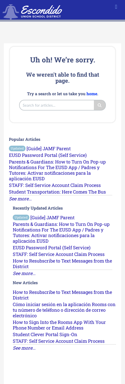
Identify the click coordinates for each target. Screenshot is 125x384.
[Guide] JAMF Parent (40, 148)
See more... (20, 199)
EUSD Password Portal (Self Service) (48, 155)
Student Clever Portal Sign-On (45, 334)
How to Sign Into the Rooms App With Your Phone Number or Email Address (59, 325)
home (91, 93)
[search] (57, 105)
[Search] (100, 105)
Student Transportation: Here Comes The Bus (57, 192)
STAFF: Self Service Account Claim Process (55, 185)
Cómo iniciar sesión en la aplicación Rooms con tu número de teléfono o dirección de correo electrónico (64, 310)
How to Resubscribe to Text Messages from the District (62, 263)
